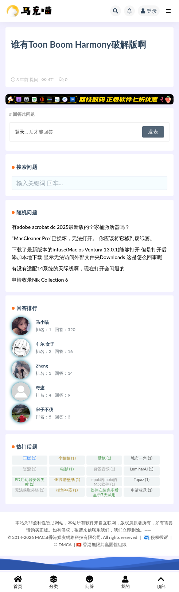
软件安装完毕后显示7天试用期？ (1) (104, 492)
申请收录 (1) (141, 490)
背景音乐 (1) (104, 468)
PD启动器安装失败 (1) (29, 481)
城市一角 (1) (141, 458)
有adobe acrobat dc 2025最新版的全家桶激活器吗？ (71, 227)
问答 (89, 582)
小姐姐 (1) (67, 458)
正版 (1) (29, 458)
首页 (18, 582)
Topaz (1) (141, 479)
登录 (149, 11)
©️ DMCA (63, 544)
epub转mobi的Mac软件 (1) (104, 481)
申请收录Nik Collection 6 (40, 280)
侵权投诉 (156, 537)
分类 (53, 582)
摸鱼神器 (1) (67, 490)
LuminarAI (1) (141, 468)
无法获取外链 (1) (29, 490)
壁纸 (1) (104, 458)
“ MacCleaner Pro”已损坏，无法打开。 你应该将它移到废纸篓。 (83, 238)
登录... (21, 132)
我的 (125, 582)
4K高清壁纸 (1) (67, 479)
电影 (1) (67, 468)
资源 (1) (29, 468)
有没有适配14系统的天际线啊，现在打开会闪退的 (68, 268)
